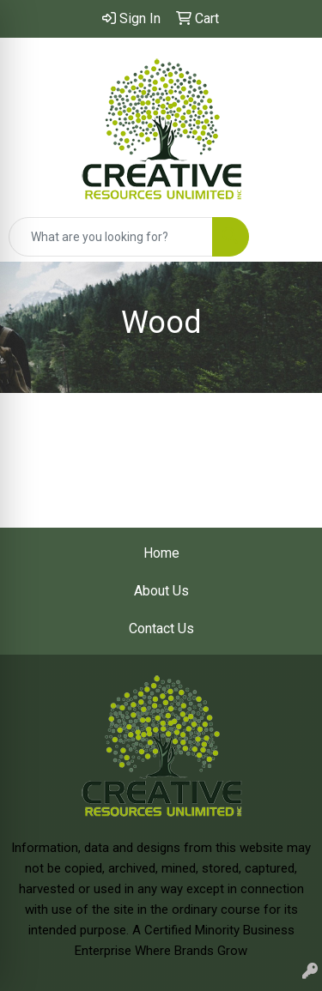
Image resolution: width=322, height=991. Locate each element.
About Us (161, 591)
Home (161, 553)
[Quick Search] (111, 237)
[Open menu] (287, 237)
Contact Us (161, 628)
